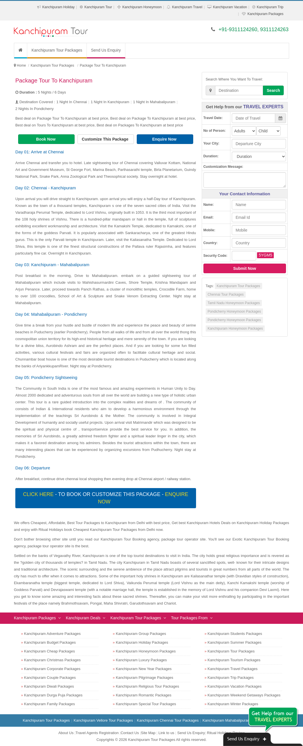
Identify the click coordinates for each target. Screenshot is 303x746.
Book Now (46, 139)
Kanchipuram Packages (265, 14)
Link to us (166, 733)
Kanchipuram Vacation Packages (235, 686)
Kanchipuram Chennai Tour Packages (168, 720)
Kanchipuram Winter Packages (233, 704)
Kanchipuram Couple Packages (50, 677)
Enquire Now (164, 139)
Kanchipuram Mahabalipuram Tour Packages (239, 720)
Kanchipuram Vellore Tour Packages (103, 720)
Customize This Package (105, 139)
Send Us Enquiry (106, 50)
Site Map (148, 733)
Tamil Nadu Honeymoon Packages (234, 303)
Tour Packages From (189, 618)
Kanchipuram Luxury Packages (141, 660)
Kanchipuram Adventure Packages (52, 633)
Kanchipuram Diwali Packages (49, 686)
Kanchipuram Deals (83, 618)
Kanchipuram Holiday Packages (142, 642)
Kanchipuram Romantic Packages (143, 695)
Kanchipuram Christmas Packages (52, 660)
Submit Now (244, 268)
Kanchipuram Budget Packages (50, 642)
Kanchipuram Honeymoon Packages (235, 328)
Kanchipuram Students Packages (235, 633)
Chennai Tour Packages (226, 294)
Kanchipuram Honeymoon (142, 7)
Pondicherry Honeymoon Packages (234, 311)
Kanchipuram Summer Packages (235, 642)
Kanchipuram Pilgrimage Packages (144, 677)
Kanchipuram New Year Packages (144, 669)
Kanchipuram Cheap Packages (49, 651)
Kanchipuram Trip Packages (231, 677)
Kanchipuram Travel (187, 7)
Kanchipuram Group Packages (141, 633)
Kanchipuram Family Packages (49, 704)
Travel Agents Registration (97, 733)
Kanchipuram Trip (270, 7)
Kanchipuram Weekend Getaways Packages (244, 695)
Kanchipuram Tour (98, 7)
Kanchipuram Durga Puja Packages (53, 695)
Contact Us (130, 733)
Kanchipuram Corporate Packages (52, 669)
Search (273, 90)
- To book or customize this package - (105, 498)
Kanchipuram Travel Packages (233, 669)
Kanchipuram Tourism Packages (234, 660)
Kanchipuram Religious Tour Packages (147, 686)
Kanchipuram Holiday (58, 7)
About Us (65, 733)
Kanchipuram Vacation (230, 7)
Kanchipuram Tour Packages (56, 50)
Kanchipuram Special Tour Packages (146, 704)
